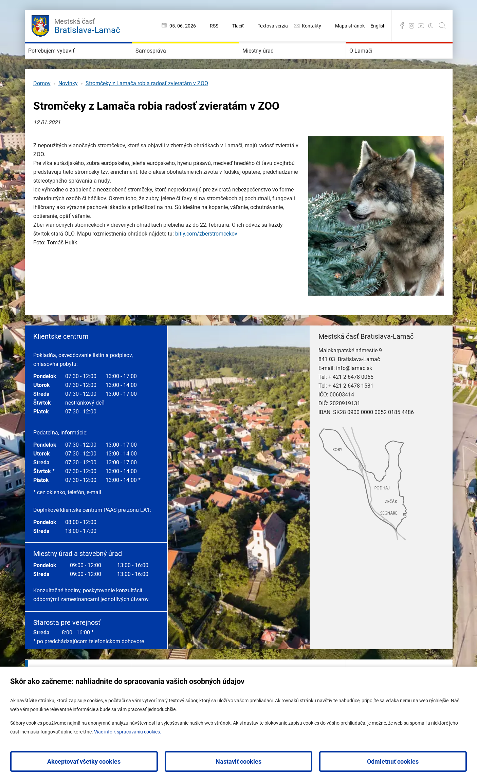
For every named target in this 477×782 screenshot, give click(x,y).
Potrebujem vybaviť (66, 61)
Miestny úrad (269, 61)
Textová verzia (273, 26)
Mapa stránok (350, 26)
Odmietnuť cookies (393, 761)
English (378, 26)
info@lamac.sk (354, 388)
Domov (42, 103)
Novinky (68, 103)
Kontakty (311, 26)
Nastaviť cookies (238, 761)
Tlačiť (238, 26)
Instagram (411, 25)
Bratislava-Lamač (87, 25)
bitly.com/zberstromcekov (206, 254)
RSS (214, 26)
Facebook (402, 25)
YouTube (421, 25)
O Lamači (370, 61)
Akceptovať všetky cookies (84, 761)
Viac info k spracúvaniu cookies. (127, 731)
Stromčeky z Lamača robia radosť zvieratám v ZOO (147, 103)
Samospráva (161, 61)
